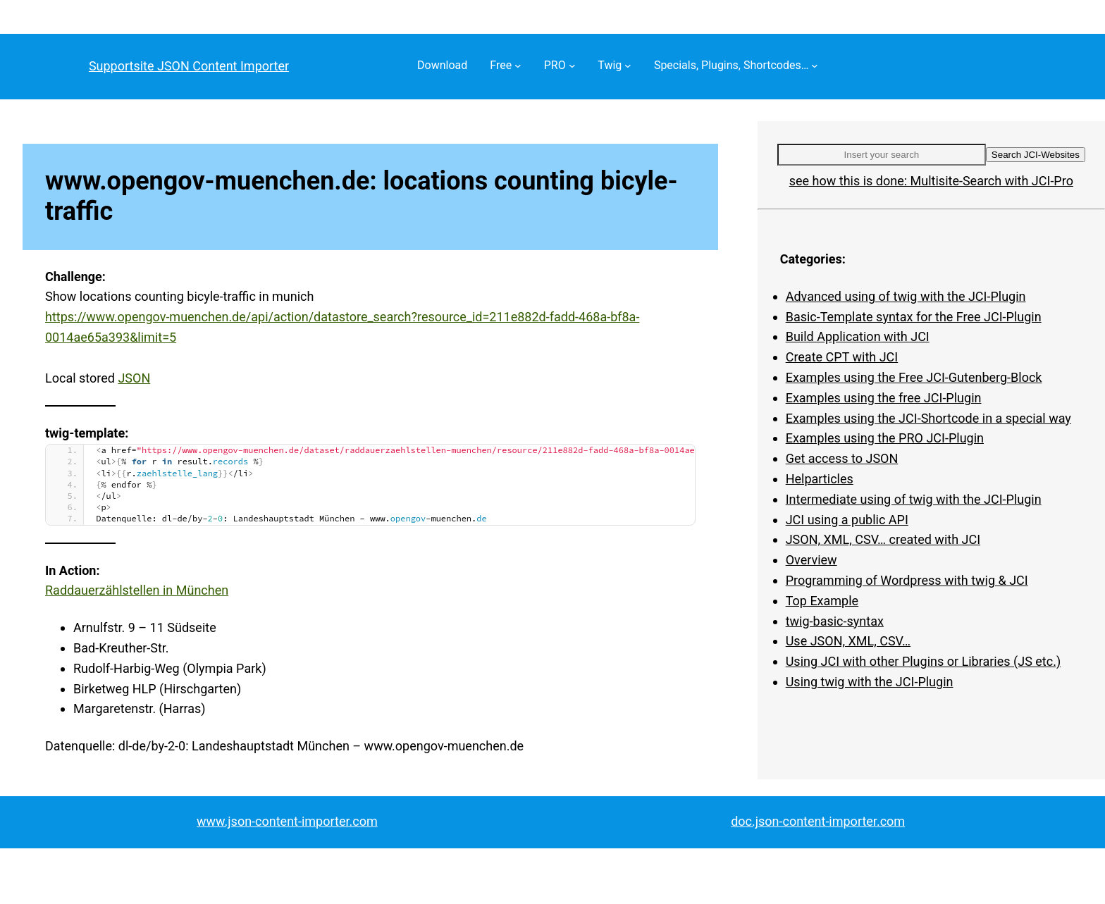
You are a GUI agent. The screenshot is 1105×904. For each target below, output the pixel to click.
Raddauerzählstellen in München (136, 590)
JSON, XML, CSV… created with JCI (883, 539)
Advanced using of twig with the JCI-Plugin (906, 296)
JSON (134, 378)
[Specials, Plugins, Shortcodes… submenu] (814, 65)
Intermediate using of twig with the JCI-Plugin (914, 499)
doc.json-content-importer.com (818, 821)
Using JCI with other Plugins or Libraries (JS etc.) (923, 661)
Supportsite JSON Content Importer (189, 65)
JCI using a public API (847, 519)
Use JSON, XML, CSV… (848, 640)
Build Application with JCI (858, 336)
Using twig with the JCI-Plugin (869, 681)
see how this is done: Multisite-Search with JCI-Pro (931, 180)
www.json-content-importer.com (287, 821)
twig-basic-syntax (835, 621)
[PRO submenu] (572, 65)
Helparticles (819, 478)
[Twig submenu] (627, 65)
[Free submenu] (517, 65)
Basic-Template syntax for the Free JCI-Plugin (914, 316)
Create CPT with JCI (842, 356)
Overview (811, 559)
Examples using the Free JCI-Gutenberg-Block (914, 377)
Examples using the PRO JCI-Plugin (885, 438)
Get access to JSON (842, 458)
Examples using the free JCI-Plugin (884, 397)
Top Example (822, 600)
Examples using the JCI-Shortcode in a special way (928, 418)
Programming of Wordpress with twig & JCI (907, 580)
